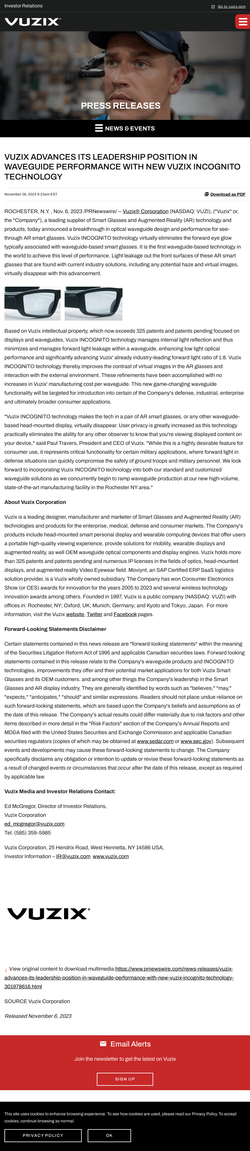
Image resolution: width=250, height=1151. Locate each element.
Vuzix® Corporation (146, 211)
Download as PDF (225, 194)
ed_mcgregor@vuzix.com (34, 824)
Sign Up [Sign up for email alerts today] (125, 1079)
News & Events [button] (125, 128)
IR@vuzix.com (73, 856)
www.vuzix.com (111, 856)
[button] (242, 21)
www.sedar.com (155, 741)
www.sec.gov (196, 741)
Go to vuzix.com (232, 6)
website (75, 614)
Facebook (125, 614)
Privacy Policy (43, 1135)
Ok (109, 1135)
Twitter (94, 614)
